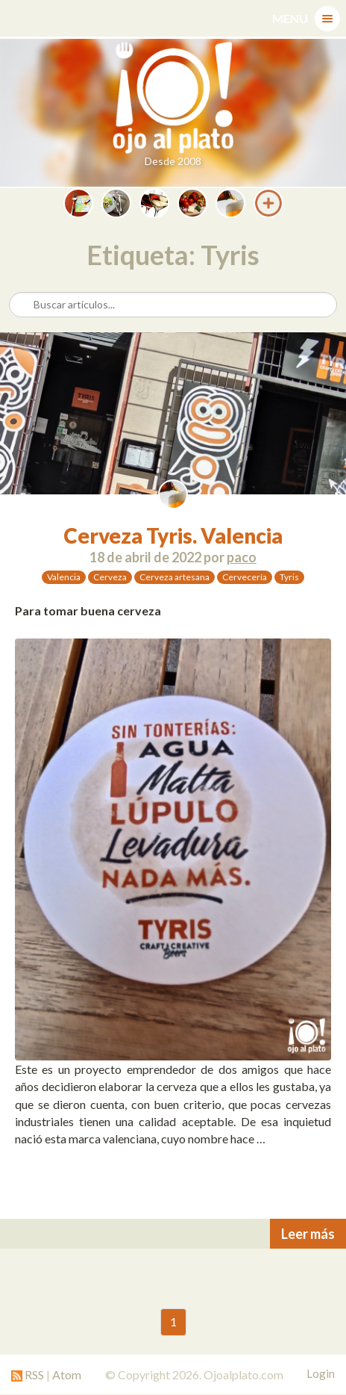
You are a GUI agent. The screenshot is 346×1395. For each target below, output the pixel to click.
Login (320, 1373)
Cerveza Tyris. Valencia (173, 535)
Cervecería (244, 576)
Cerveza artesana (174, 576)
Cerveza (110, 576)
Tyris (289, 576)
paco (242, 557)
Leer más (308, 1233)
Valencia (64, 576)
